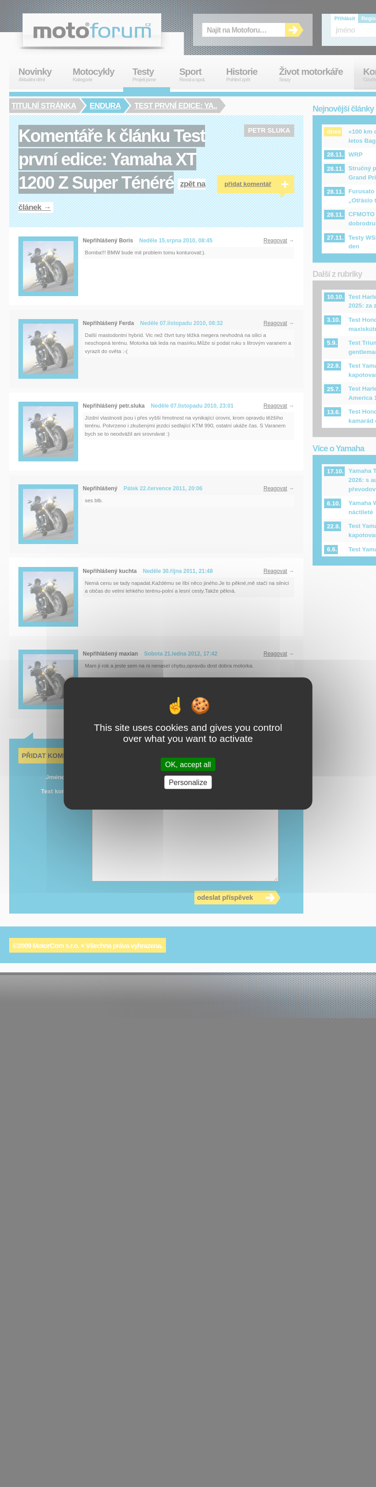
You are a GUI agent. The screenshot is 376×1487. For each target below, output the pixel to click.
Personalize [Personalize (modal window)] (188, 782)
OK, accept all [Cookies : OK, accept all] (188, 765)
